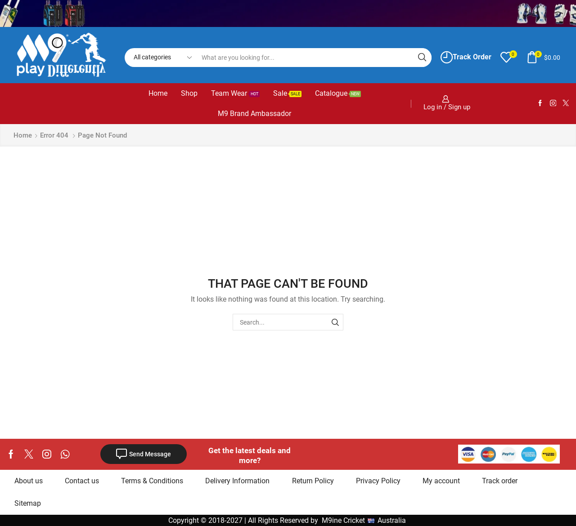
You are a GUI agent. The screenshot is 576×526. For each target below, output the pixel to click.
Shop (189, 93)
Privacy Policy (378, 481)
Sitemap (27, 503)
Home (157, 93)
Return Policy (313, 481)
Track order (500, 481)
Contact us (82, 481)
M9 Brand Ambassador (254, 113)
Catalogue (338, 93)
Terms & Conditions (152, 481)
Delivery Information (237, 481)
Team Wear (235, 93)
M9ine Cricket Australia (365, 520)
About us (28, 481)
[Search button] (422, 57)
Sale (287, 93)
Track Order (466, 57)
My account (441, 481)
